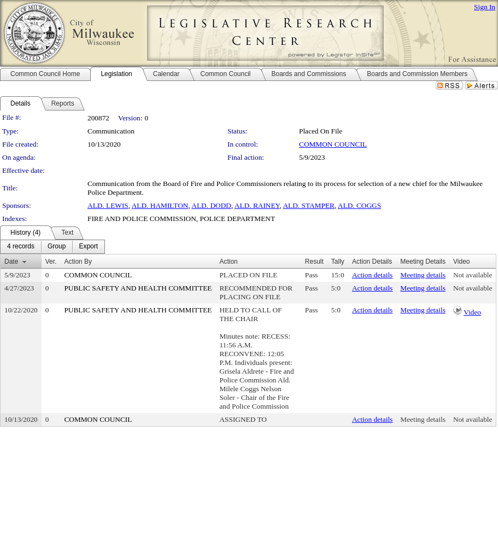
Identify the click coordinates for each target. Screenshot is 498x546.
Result (314, 261)
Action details (372, 275)
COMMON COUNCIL (333, 144)
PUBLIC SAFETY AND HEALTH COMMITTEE (138, 288)
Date (11, 261)
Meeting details (423, 275)
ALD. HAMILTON (160, 205)
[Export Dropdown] (88, 246)
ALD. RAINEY (257, 205)
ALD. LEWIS (107, 205)
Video (472, 312)
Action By (78, 261)
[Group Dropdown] (56, 246)
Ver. (51, 261)
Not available (472, 275)
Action (228, 261)
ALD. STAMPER (308, 205)
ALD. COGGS (359, 205)
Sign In (484, 7)
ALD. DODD (211, 205)
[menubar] (52, 247)
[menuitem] (21, 246)
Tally (337, 261)
